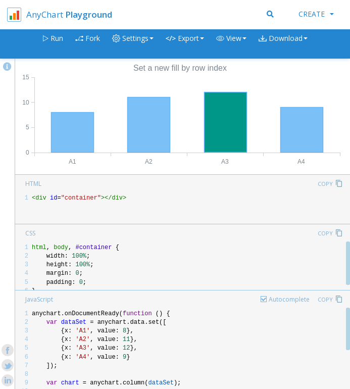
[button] (231, 44)
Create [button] (316, 14)
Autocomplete (289, 299)
